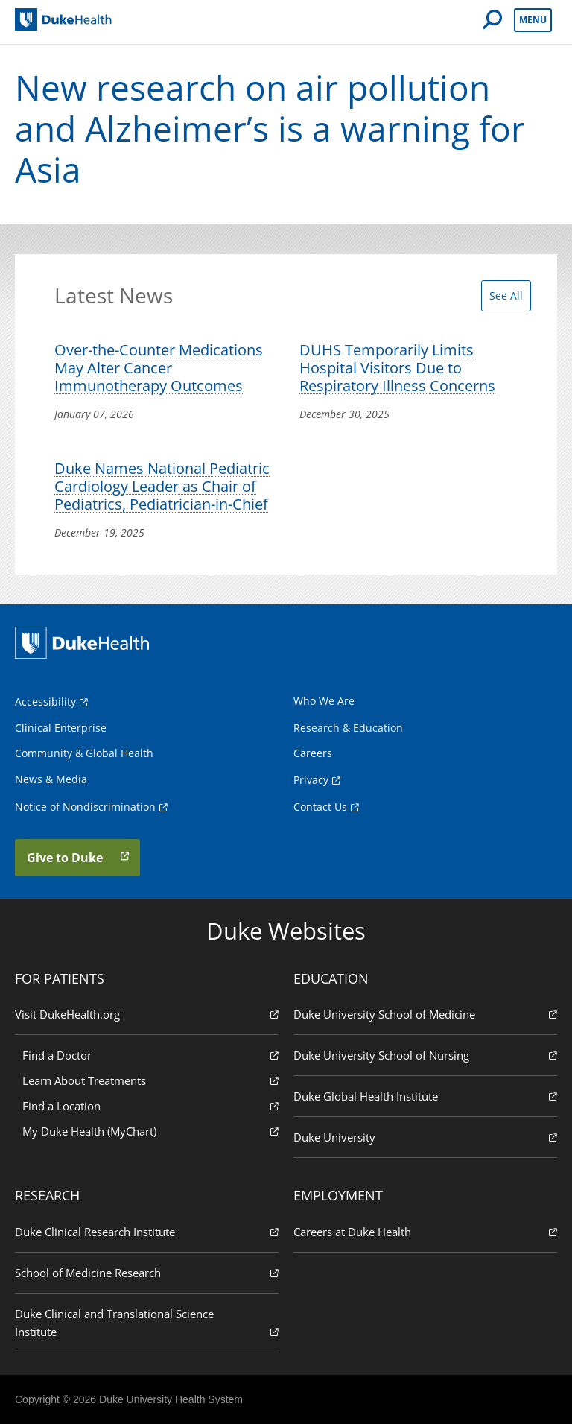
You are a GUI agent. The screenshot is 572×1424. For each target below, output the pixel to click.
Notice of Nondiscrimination (85, 806)
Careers (312, 753)
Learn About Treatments (150, 1080)
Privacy (310, 779)
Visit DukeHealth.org (147, 1013)
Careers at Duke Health (425, 1231)
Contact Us (320, 806)
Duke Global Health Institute (425, 1095)
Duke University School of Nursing (425, 1054)
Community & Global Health (84, 753)
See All (506, 295)
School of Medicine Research (147, 1272)
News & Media (51, 779)
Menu (533, 19)
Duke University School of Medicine (425, 1013)
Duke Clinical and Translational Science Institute (147, 1323)
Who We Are (324, 701)
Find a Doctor (150, 1054)
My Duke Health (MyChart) (150, 1130)
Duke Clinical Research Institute (147, 1231)
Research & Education (348, 728)
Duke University (425, 1136)
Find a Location (150, 1105)
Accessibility (45, 701)
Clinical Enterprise (61, 728)
